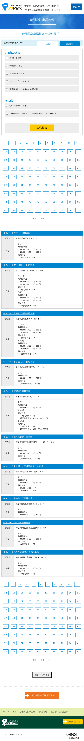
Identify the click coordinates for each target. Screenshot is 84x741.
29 (62, 160)
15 (30, 151)
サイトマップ (9, 711)
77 (46, 202)
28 (54, 160)
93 (42, 218)
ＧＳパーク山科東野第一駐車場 (17, 437)
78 (54, 202)
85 (30, 210)
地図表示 (70, 44)
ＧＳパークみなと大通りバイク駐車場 (21, 552)
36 (38, 168)
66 (38, 193)
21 (78, 151)
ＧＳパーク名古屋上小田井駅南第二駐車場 (23, 466)
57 (46, 185)
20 (70, 151)
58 (54, 185)
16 (38, 151)
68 (54, 193)
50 (70, 176)
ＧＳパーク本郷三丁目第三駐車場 (19, 313)
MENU (76, 7)
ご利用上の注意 (27, 711)
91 (78, 210)
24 (22, 160)
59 (62, 185)
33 (13, 168)
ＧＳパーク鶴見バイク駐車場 (16, 522)
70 (70, 193)
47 (46, 176)
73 (13, 202)
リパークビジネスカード (17, 81)
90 (70, 210)
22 (5, 160)
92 (34, 218)
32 (5, 168)
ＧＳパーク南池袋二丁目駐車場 (17, 498)
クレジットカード (15, 73)
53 (13, 185)
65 (30, 193)
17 (46, 151)
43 (13, 176)
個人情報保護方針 (60, 711)
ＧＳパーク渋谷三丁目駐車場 (16, 233)
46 (38, 176)
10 (69, 143)
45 (30, 176)
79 (62, 202)
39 (62, 168)
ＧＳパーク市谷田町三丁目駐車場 (19, 265)
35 (30, 168)
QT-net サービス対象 (18, 106)
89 (62, 210)
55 (30, 185)
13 (13, 151)
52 (5, 185)
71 (78, 193)
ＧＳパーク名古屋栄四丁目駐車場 (19, 361)
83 (13, 210)
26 (38, 160)
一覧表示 (47, 44)
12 (5, 151)
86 (38, 210)
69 (62, 193)
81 (78, 202)
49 (62, 176)
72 (5, 202)
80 (70, 202)
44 (22, 176)
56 (38, 185)
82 (5, 210)
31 (78, 160)
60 (70, 185)
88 (54, 210)
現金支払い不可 (14, 66)
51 (78, 176)
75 (30, 202)
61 (78, 185)
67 (46, 193)
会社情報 (42, 711)
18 (54, 151)
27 (46, 160)
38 (54, 168)
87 (46, 210)
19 (62, 151)
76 (38, 202)
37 (46, 168)
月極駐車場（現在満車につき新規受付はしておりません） (31, 113)
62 (5, 193)
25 (30, 160)
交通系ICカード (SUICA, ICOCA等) (22, 89)
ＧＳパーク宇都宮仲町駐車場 (16, 391)
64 (22, 193)
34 (22, 168)
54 (22, 185)
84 (22, 210)
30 (70, 160)
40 (70, 168)
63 (13, 193)
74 (22, 202)
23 (13, 160)
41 (78, 168)
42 (5, 176)
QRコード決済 (13, 58)
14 (22, 151)
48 (54, 176)
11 (77, 143)
